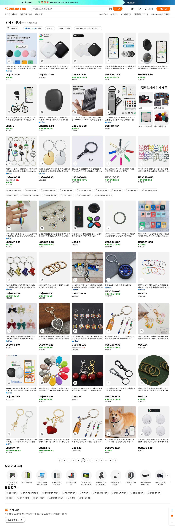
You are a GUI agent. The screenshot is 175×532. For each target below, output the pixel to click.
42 (110, 460)
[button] (110, 8)
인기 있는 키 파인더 (119, 493)
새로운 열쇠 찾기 (50, 195)
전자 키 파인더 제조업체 (29, 493)
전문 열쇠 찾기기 (136, 493)
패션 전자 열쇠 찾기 (100, 493)
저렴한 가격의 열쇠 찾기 (30, 195)
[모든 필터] (12, 28)
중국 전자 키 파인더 (149, 190)
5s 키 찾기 (84, 493)
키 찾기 (9, 498)
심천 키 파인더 (12, 195)
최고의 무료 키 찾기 (84, 190)
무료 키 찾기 (116, 190)
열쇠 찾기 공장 (84, 498)
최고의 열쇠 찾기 (66, 190)
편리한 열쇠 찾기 (154, 493)
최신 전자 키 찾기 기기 (103, 195)
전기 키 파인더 (39, 498)
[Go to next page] (115, 460)
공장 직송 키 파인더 (56, 498)
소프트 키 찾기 (30, 190)
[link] (172, 510)
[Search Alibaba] (70, 9)
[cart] (140, 9)
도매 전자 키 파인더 (48, 190)
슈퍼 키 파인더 (101, 190)
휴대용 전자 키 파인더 (50, 493)
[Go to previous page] (60, 460)
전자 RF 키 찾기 (132, 190)
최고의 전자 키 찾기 (13, 190)
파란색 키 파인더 (68, 493)
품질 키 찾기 (11, 493)
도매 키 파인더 (23, 498)
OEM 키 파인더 (66, 195)
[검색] (117, 9)
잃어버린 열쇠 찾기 (84, 195)
